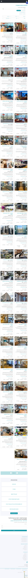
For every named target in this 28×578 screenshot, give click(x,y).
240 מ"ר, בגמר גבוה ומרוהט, (21, 391)
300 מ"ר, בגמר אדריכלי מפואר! (7, 191)
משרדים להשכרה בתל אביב (23, 541)
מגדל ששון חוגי (24, 171)
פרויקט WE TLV (24, 34)
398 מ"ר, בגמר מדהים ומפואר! (21, 259)
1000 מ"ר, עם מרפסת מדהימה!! (21, 123)
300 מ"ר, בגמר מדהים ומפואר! (7, 235)
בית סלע (11, 303)
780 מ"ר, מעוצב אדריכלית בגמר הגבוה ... (7, 146)
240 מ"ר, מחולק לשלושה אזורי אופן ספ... (21, 415)
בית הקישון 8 (10, 192)
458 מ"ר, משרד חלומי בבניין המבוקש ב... (7, 56)
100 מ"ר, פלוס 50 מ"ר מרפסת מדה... (21, 460)
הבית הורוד (11, 326)
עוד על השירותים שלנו (14, 513)
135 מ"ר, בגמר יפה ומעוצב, (8, 414)
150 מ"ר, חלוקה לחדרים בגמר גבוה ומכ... (7, 392)
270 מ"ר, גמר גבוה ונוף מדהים (7, 123)
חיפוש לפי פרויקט (23, 10)
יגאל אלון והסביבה (24, 555)
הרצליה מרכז (25, 553)
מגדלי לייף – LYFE (24, 214)
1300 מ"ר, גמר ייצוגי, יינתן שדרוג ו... (7, 78)
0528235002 (25, 564)
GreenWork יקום (24, 556)
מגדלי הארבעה (24, 57)
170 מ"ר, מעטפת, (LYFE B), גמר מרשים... (21, 236)
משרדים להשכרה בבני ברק (23, 538)
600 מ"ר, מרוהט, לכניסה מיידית (7, 302)
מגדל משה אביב (24, 437)
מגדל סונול (11, 33)
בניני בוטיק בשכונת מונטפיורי (22, 461)
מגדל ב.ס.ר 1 (24, 192)
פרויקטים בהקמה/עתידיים (22, 12)
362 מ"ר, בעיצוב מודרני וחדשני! (7, 281)
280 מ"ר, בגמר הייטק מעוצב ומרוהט (21, 347)
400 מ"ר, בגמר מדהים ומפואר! (21, 281)
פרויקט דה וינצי (24, 79)
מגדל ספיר (25, 545)
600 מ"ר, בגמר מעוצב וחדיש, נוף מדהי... (7, 437)
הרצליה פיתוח (25, 554)
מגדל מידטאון (25, 547)
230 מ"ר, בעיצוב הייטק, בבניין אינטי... (7, 370)
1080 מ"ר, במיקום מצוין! (22, 324)
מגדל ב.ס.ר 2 (10, 282)
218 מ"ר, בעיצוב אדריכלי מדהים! (21, 302)
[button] (27, 3)
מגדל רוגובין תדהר (10, 393)
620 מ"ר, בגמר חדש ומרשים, (7, 32)
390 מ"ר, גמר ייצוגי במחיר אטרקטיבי (22, 170)
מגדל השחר (24, 392)
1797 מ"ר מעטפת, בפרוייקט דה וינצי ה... (21, 78)
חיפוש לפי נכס (18, 10)
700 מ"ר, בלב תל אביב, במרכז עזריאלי (21, 102)
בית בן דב (25, 416)
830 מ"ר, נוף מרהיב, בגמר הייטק (21, 436)
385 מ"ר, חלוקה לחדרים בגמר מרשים (7, 170)
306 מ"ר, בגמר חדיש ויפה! (22, 191)
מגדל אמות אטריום (9, 171)
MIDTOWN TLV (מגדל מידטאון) (8, 57)
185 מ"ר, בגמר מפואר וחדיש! (21, 213)
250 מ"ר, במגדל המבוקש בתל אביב (21, 56)
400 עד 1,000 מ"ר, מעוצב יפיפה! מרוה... (21, 33)
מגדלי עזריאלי (24, 103)
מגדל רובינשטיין (10, 79)
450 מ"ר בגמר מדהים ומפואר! (7, 259)
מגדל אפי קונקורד (10, 215)
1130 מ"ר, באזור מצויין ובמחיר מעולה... (7, 214)
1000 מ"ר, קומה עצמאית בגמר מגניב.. (7, 325)
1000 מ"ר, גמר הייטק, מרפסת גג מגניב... (21, 370)
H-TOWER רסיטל (10, 124)
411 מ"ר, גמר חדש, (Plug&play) (23, 146)
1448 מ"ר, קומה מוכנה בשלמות (7, 101)
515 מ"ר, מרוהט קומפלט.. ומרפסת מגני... (8, 347)
